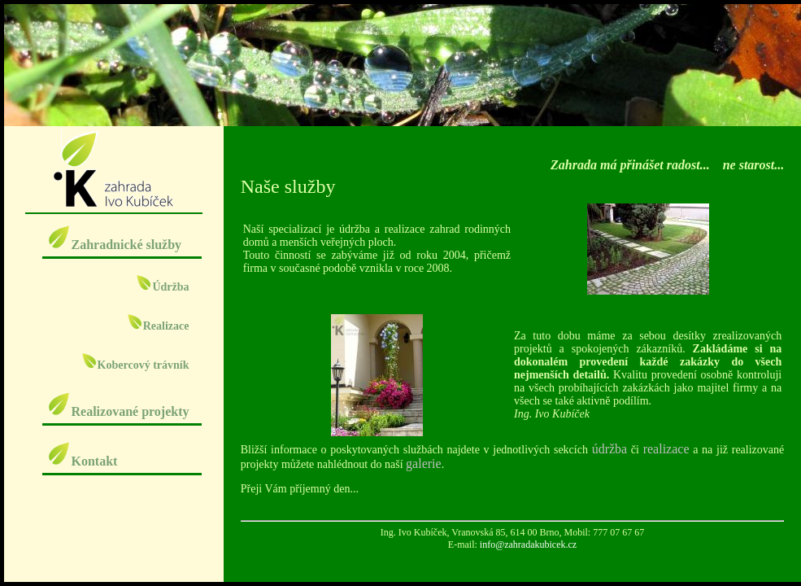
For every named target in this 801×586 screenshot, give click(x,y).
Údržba (162, 287)
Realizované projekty (117, 411)
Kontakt (81, 461)
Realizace (158, 326)
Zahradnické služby (113, 244)
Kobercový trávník (135, 365)
